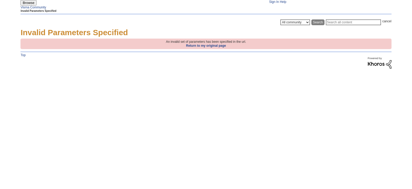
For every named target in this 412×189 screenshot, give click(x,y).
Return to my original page (206, 46)
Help (283, 2)
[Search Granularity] (295, 22)
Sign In (274, 2)
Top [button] (22, 55)
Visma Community (33, 7)
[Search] (353, 22)
